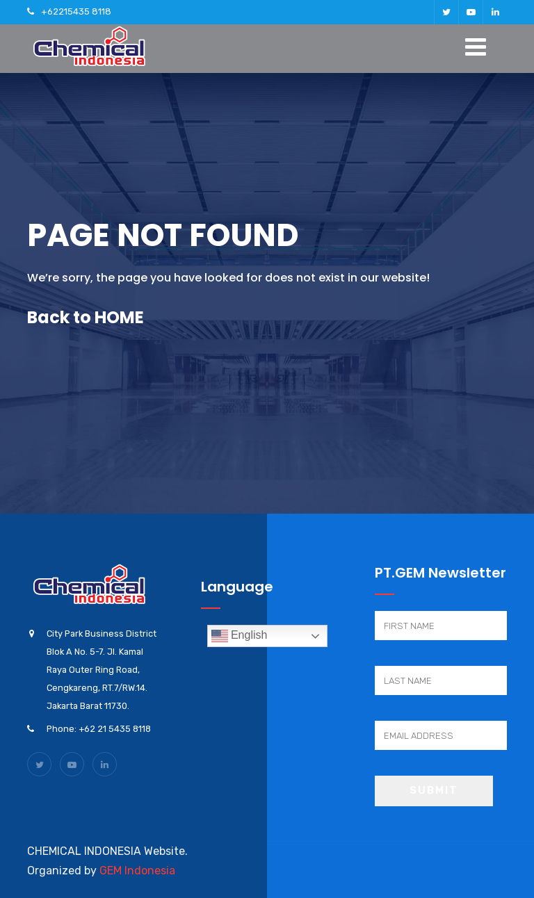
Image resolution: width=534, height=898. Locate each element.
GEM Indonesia (137, 870)
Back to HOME (85, 317)
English (239, 636)
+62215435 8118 (76, 11)
